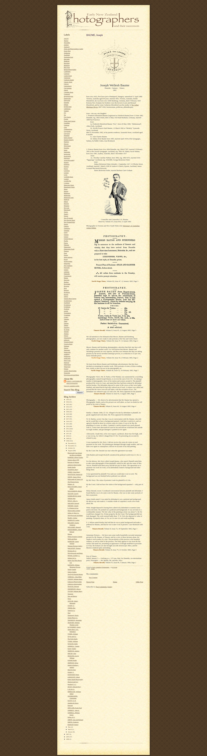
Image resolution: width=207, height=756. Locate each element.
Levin (65, 174)
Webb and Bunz (72, 539)
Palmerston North (69, 249)
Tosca (69, 598)
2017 (67, 419)
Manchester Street (69, 187)
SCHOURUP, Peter (73, 674)
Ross (65, 288)
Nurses (66, 224)
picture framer (68, 261)
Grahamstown (68, 129)
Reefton (66, 282)
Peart (65, 253)
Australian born (68, 57)
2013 (67, 428)
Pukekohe (67, 274)
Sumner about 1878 (73, 460)
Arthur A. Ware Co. (73, 513)
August (70, 450)
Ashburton (67, 53)
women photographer (70, 371)
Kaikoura (66, 164)
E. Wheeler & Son (73, 508)
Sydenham (67, 315)
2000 (67, 739)
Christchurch (68, 86)
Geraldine (67, 123)
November (71, 445)
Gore (65, 127)
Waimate (66, 346)
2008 (67, 441)
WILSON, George (73, 493)
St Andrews (67, 305)
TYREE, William (73, 634)
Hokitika (66, 148)
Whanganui (67, 364)
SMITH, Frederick (73, 722)
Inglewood (67, 154)
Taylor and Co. (72, 636)
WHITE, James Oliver (74, 477)
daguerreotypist (68, 96)
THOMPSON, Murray (74, 589)
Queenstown (67, 276)
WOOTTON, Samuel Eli (75, 474)
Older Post (139, 582)
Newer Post (90, 582)
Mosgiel (66, 203)
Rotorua (66, 290)
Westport (66, 362)
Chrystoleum (68, 88)
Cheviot (66, 84)
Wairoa (66, 348)
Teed (69, 613)
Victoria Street (68, 344)
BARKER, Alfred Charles (75, 457)
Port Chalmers (68, 265)
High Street (67, 146)
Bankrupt (66, 61)
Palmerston (67, 247)
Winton (66, 369)
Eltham (66, 104)
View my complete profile (71, 386)
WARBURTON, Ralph (74, 496)
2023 (67, 404)
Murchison (67, 210)
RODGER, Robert (73, 724)
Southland (67, 302)
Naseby (66, 214)
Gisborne (66, 125)
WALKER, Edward (73, 503)
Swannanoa (67, 313)
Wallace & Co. (72, 558)
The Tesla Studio (72, 639)
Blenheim (67, 65)
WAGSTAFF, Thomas (74, 548)
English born (67, 106)
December (71, 443)
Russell (66, 294)
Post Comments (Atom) (104, 587)
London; (66, 179)
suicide (66, 311)
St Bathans (67, 307)
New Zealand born (69, 222)
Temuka (66, 331)
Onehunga (67, 228)
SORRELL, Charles (73, 646)
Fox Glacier (67, 117)
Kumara (66, 166)
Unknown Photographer (75, 582)
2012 (67, 431)
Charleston (67, 78)
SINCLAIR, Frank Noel (75, 708)
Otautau (66, 234)
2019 (67, 414)
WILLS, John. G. (73, 501)
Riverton (66, 286)
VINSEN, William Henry (75, 579)
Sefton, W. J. (71, 717)
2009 (67, 438)
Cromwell (67, 94)
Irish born (67, 158)
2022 (67, 407)
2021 (67, 409)
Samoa (66, 296)
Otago (65, 232)
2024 (67, 402)
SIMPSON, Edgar (73, 663)
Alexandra (67, 42)
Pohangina (67, 263)
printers (66, 269)
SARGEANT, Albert (74, 677)
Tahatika (66, 319)
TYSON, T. (71, 605)
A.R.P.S (66, 38)
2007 (67, 734)
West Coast (67, 360)
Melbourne (67, 195)
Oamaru (66, 226)
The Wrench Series (73, 482)
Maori (65, 189)
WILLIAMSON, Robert (75, 491)
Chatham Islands (69, 80)
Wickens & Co (72, 551)
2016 (67, 421)
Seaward (70, 705)
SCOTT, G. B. (72, 700)
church (66, 90)
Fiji (65, 113)
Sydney (66, 317)
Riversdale (67, 284)
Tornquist (70, 594)
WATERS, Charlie (73, 506)
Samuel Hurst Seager (70, 298)
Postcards (67, 267)
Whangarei (67, 366)
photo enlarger (68, 257)
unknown (66, 340)
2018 (67, 416)
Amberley (67, 47)
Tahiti (65, 321)
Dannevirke (67, 98)
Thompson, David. (73, 615)
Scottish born (68, 300)
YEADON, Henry (73, 469)
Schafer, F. (71, 672)
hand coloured (68, 137)
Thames (66, 333)
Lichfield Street (68, 177)
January (70, 732)
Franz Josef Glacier (69, 121)
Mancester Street (69, 185)
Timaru (66, 335)
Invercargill (67, 156)
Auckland (67, 55)
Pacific (66, 241)
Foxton (66, 119)
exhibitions (67, 109)
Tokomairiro (67, 338)
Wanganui (67, 350)
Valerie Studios (72, 572)
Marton (66, 191)
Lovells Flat (67, 181)
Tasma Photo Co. (73, 618)
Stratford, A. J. (72, 684)
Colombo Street (68, 92)
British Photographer (70, 69)
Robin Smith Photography (75, 679)
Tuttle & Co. (71, 610)
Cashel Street (68, 76)
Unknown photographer (75, 584)
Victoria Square (68, 342)
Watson (70, 534)
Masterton (67, 193)
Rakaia (66, 278)
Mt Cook (66, 208)
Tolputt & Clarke (73, 644)
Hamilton (66, 135)
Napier (66, 212)
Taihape (66, 323)
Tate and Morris (72, 596)
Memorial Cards (69, 197)
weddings (67, 354)
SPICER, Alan (72, 653)
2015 (67, 424)
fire (65, 115)
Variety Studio (72, 569)
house (65, 150)
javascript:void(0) (69, 160)
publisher (66, 272)
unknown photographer (74, 465)
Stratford (66, 309)
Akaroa (66, 40)
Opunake (66, 230)
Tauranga (66, 327)
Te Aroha (66, 329)
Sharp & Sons (72, 670)
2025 (67, 399)
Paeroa (66, 243)
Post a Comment (93, 577)
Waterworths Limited (74, 510)
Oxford (66, 236)
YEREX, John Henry (74, 472)
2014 (67, 426)
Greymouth (67, 131)
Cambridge (67, 71)
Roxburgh (67, 292)
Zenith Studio (72, 467)
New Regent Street (69, 220)
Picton (66, 259)
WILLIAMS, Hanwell (74, 527)
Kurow (66, 168)
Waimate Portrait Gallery (75, 546)
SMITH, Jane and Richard (75, 720)
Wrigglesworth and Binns (71, 375)
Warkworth (67, 352)
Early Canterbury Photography (74, 382)
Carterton (66, 73)
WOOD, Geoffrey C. (74, 555)
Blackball (67, 63)
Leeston (66, 172)
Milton (66, 201)
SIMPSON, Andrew (73, 651)
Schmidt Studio (72, 660)
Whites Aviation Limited (75, 536)
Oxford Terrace (68, 238)
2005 (67, 737)
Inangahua (67, 152)
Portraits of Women (73, 462)
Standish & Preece (73, 703)
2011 (67, 433)
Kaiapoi (66, 162)
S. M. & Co (71, 689)
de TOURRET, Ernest (74, 627)
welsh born (67, 358)
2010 (67, 436)
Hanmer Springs (69, 140)
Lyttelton (66, 183)
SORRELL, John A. (73, 710)
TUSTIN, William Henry (75, 591)
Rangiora (66, 280)
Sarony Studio (72, 648)
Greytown (67, 133)
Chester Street (68, 82)
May (69, 727)
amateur (66, 45)
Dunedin (66, 102)
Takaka (66, 325)
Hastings (66, 141)
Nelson (66, 216)
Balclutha (67, 59)
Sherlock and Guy (73, 682)
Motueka (66, 205)
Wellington (67, 356)
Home (115, 582)
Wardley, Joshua (72, 518)
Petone (66, 255)
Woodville (67, 373)
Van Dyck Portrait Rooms (75, 574)
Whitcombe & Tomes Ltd (75, 479)
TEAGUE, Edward (73, 586)
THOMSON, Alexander (75, 620)
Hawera (66, 144)
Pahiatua (66, 245)
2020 (67, 411)
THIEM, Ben (71, 608)
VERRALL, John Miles (75, 577)
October (70, 448)
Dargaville (67, 100)
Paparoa (66, 251)
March (70, 729)
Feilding (66, 111)
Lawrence (67, 170)
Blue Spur (67, 67)
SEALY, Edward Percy (74, 687)
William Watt (72, 498)
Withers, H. (71, 484)
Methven (66, 199)
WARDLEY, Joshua (73, 520)
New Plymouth (68, 218)
